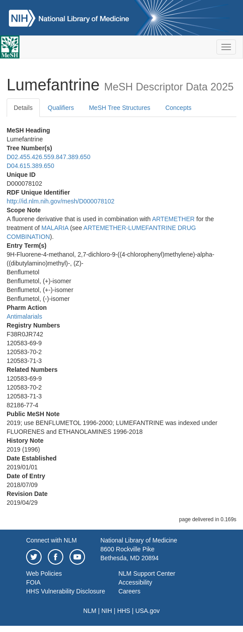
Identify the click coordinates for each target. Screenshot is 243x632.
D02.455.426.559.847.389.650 (48, 156)
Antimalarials (24, 316)
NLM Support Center (146, 573)
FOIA (33, 582)
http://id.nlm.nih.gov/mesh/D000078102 (61, 201)
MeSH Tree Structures (119, 107)
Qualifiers (61, 107)
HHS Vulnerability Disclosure (65, 591)
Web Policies (44, 573)
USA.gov (147, 610)
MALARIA (55, 227)
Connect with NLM (51, 540)
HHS (124, 610)
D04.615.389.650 (30, 165)
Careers (129, 591)
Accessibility (135, 582)
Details (23, 107)
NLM (89, 610)
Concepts (178, 107)
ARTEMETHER (173, 218)
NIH (106, 610)
